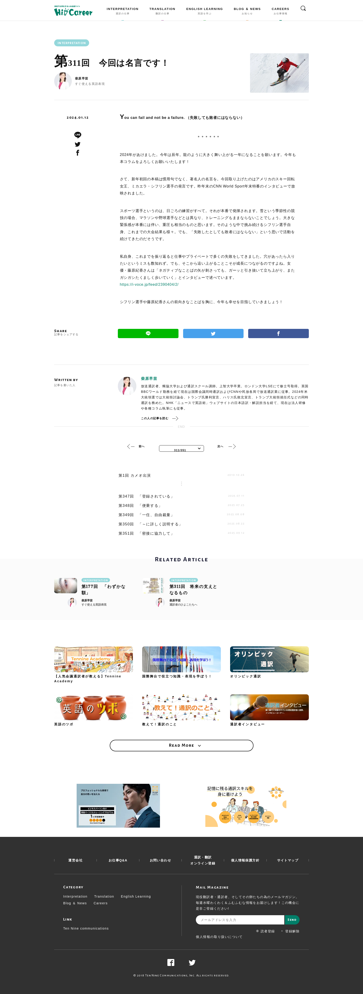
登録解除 (290, 931)
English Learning (136, 896)
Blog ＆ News (75, 903)
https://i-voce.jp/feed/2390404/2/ (149, 284)
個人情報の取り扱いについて (219, 937)
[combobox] (181, 448)
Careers (101, 903)
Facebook (278, 333)
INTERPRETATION (123, 12)
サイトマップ (287, 860)
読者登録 (265, 931)
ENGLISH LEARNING (204, 12)
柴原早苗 (81, 78)
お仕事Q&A (118, 860)
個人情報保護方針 (245, 860)
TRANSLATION (162, 12)
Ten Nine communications (86, 928)
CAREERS (280, 12)
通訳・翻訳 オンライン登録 (202, 860)
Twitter (213, 333)
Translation (104, 896)
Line (148, 333)
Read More (181, 745)
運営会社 (75, 860)
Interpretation (75, 896)
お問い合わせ (160, 860)
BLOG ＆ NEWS (247, 12)
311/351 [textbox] (180, 450)
